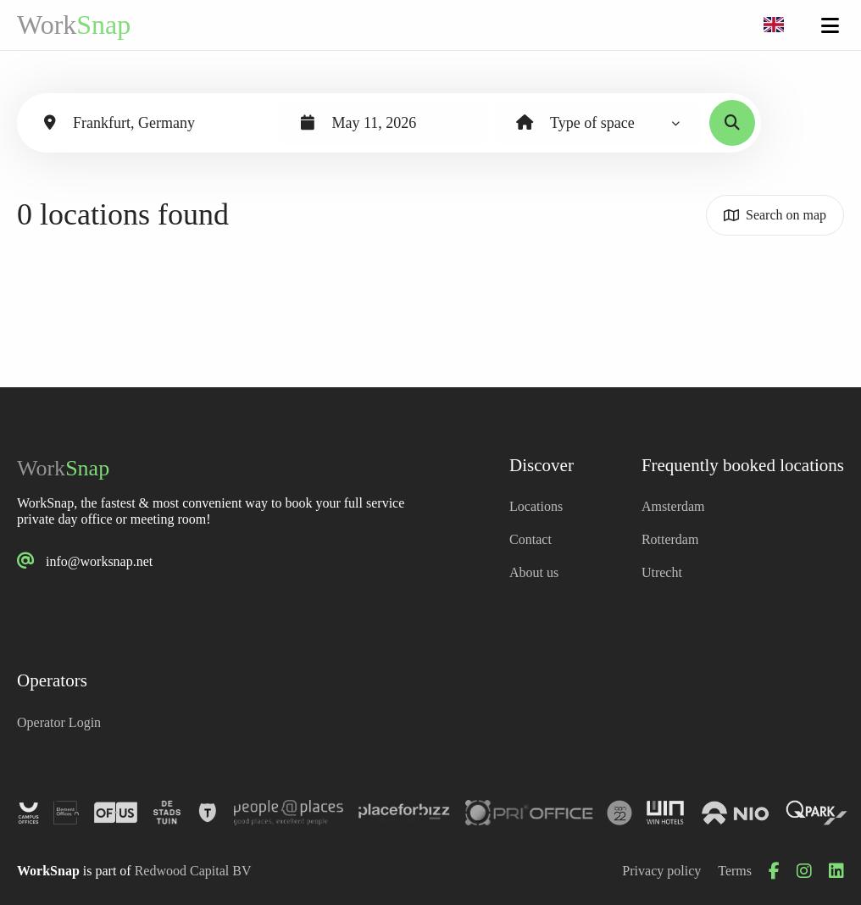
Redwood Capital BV (193, 870)
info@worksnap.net (99, 561)
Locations (536, 506)
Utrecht (662, 572)
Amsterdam (673, 506)
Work (74, 24)
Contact (530, 539)
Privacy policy (661, 870)
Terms (735, 870)
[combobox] (773, 25)
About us (533, 572)
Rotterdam (670, 539)
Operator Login (59, 722)
